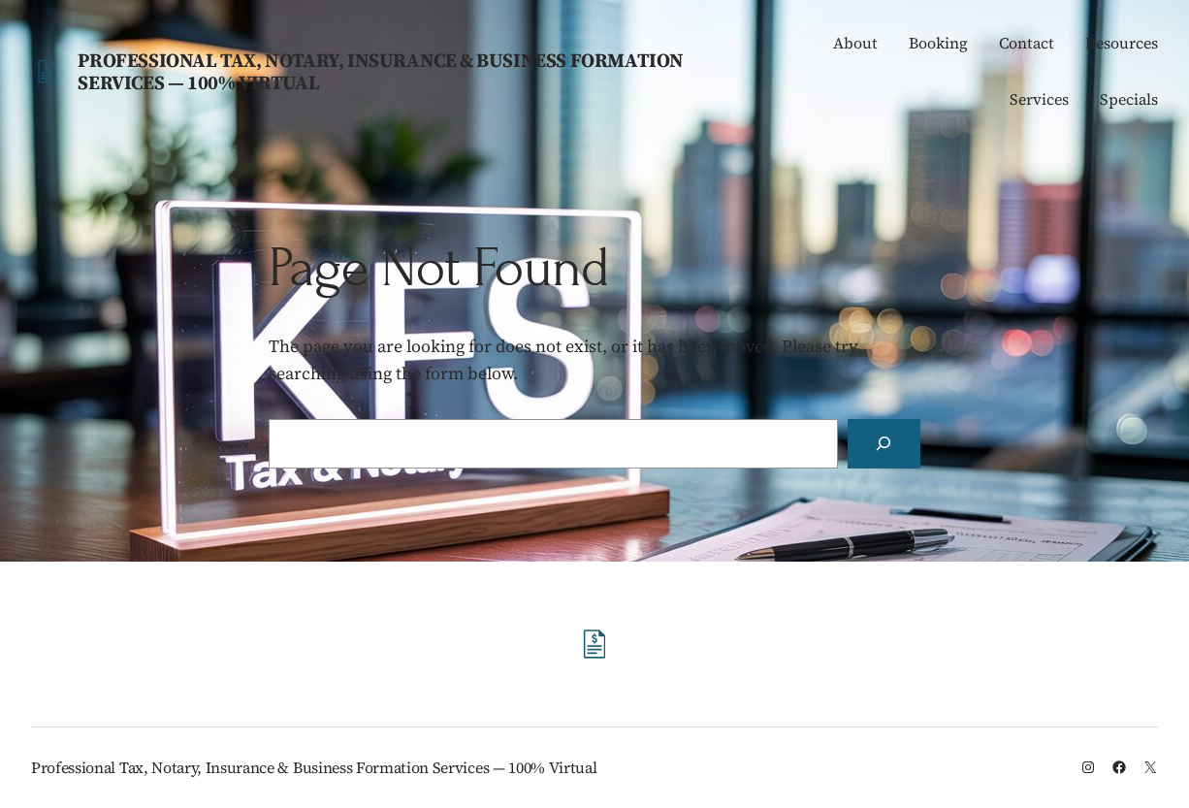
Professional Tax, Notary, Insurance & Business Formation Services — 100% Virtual (381, 71)
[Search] (884, 444)
